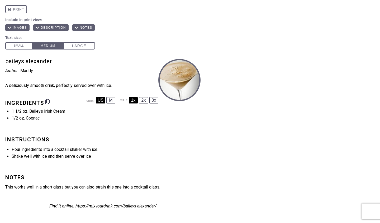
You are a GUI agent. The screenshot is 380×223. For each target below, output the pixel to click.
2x (143, 100)
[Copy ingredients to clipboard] (47, 101)
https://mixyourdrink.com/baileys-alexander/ (115, 206)
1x (133, 100)
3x (154, 100)
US (100, 100)
